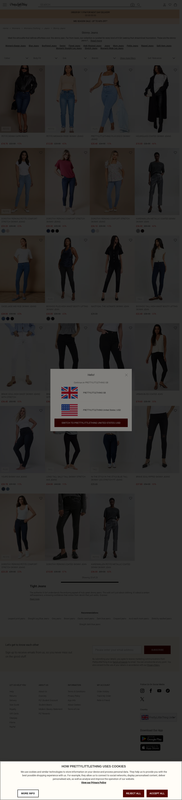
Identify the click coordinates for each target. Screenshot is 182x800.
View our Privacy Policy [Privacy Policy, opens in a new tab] (93, 783)
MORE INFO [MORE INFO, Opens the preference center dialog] (28, 793)
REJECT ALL (133, 793)
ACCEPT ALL (157, 793)
